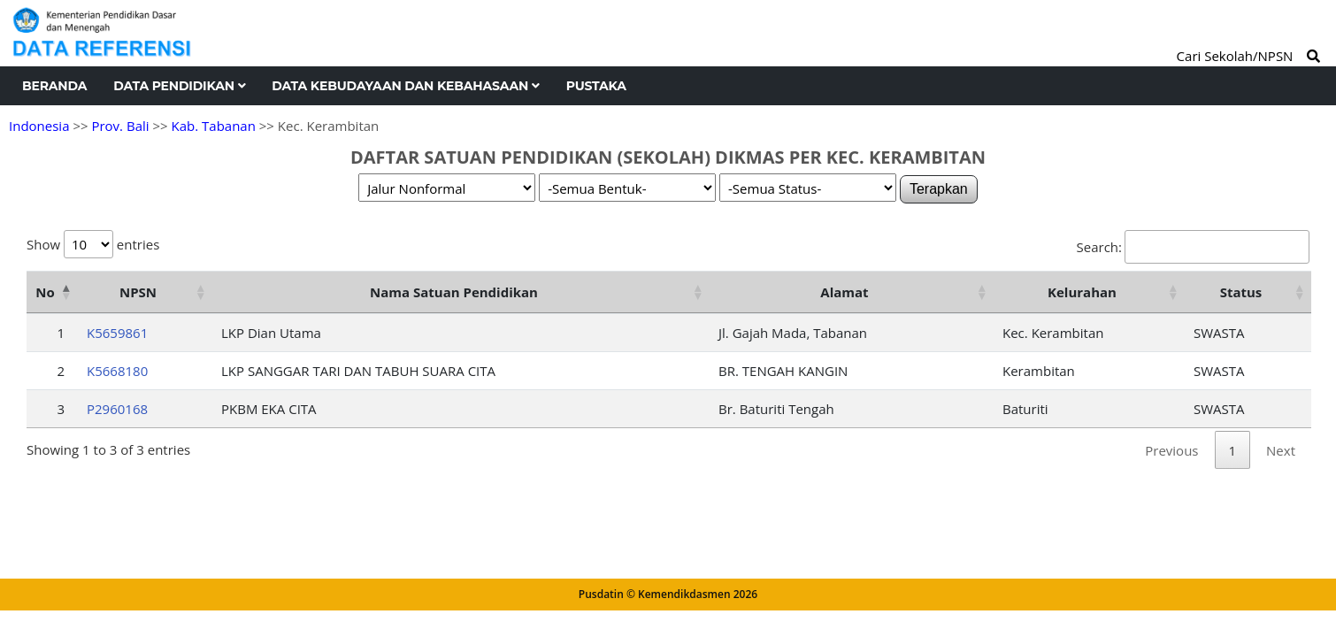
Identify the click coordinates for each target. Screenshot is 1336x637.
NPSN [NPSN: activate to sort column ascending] (138, 292)
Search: (1193, 247)
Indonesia (39, 125)
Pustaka (596, 86)
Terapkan (939, 188)
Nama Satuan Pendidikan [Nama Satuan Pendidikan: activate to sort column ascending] (454, 292)
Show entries (93, 244)
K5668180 (117, 371)
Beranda (54, 86)
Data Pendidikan (179, 86)
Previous (1171, 450)
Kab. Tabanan (214, 125)
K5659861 (117, 333)
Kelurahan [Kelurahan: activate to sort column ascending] (1082, 292)
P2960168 (117, 409)
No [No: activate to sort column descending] (44, 292)
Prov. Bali (120, 125)
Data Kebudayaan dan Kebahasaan (405, 86)
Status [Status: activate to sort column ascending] (1241, 292)
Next (1280, 450)
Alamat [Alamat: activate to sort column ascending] (844, 292)
